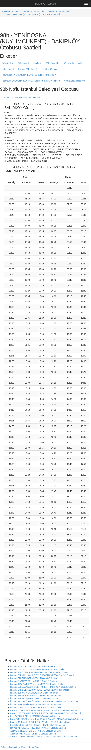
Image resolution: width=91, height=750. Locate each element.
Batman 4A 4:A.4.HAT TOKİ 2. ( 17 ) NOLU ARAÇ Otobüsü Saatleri (41, 722)
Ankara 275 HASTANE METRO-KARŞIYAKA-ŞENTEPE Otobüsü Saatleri (43, 737)
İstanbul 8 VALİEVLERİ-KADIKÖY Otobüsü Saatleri (33, 681)
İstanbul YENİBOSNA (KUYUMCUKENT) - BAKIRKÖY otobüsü (31, 81)
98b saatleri (23, 63)
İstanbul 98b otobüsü (27, 69)
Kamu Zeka (33, 747)
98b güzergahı (52, 63)
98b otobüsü (7, 63)
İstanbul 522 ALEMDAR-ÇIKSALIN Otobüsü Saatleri (33, 678)
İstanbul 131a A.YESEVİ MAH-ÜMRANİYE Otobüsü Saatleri (37, 684)
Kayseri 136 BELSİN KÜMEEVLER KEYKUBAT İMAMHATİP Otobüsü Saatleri (45, 713)
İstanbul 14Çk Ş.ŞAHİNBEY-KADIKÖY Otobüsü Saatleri (35, 696)
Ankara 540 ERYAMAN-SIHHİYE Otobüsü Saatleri (33, 734)
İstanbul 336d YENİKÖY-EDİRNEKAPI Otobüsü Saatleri (35, 704)
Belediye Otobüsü (45, 3)
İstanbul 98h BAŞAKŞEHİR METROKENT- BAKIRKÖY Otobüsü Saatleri (43, 687)
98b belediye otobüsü (73, 63)
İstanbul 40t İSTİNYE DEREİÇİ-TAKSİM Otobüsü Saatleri (36, 707)
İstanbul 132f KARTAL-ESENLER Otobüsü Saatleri (33, 666)
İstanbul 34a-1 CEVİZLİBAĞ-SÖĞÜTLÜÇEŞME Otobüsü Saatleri (39, 690)
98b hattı (37, 63)
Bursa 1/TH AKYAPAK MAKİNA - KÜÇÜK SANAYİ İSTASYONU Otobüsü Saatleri (46, 719)
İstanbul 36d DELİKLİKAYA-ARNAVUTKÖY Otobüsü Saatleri (37, 669)
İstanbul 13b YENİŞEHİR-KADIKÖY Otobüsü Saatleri (34, 698)
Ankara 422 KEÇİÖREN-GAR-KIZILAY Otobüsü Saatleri (35, 731)
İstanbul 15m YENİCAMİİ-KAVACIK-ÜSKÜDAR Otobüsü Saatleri (39, 672)
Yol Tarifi (22, 747)
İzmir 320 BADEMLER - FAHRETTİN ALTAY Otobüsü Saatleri (38, 728)
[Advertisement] (34, 24)
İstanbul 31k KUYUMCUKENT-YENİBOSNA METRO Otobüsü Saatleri (42, 675)
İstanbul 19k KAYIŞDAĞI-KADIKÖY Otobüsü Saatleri (34, 693)
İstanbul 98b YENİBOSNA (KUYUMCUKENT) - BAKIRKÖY (29, 75)
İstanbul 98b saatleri (51, 69)
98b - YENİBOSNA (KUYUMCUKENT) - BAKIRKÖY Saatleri (32, 14)
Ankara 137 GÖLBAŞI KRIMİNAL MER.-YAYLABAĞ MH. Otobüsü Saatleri (43, 710)
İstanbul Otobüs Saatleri (33, 11)
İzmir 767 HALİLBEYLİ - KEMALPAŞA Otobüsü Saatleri (35, 716)
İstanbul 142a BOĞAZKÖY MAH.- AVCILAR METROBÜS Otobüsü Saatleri (44, 701)
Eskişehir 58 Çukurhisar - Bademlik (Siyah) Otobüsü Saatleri (37, 725)
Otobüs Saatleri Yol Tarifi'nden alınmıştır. (22, 97)
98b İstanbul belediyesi (74, 81)
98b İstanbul (8, 69)
